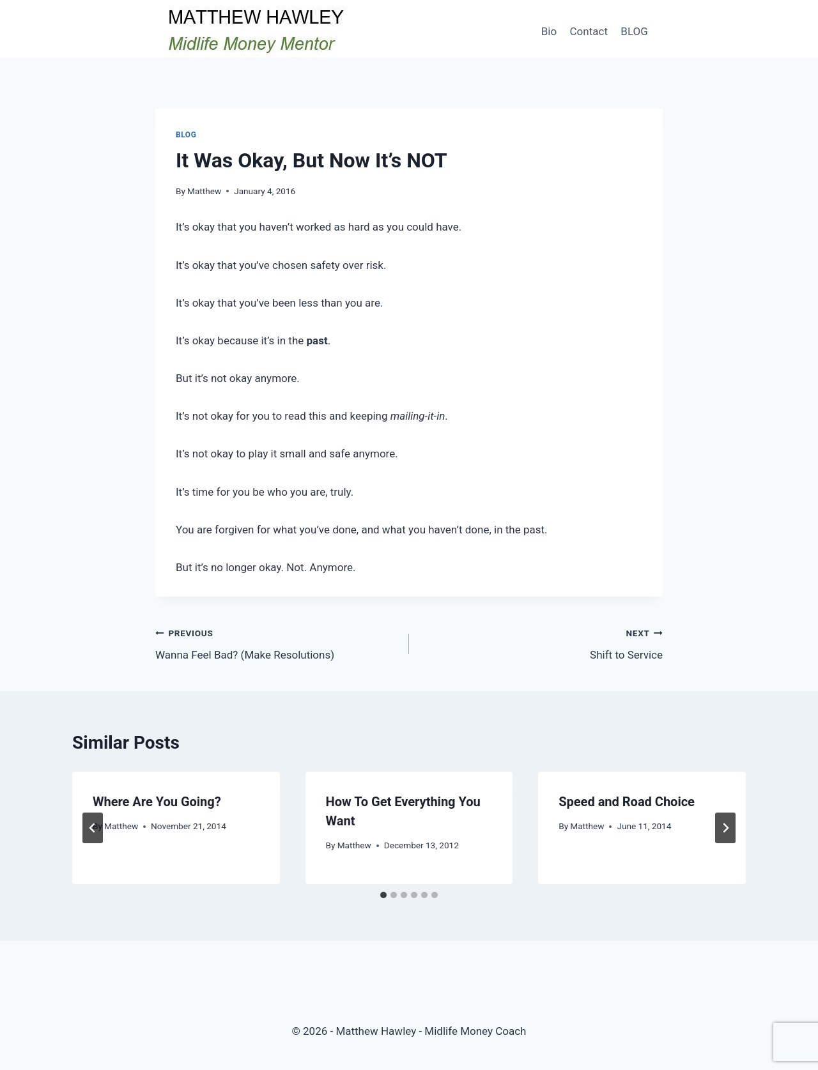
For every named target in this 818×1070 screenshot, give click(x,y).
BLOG (634, 31)
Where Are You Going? (157, 801)
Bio (549, 31)
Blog (186, 134)
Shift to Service (541, 643)
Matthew (204, 191)
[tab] (383, 895)
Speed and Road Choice (627, 801)
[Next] (725, 828)
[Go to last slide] (92, 828)
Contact (589, 31)
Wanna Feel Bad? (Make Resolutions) (276, 643)
